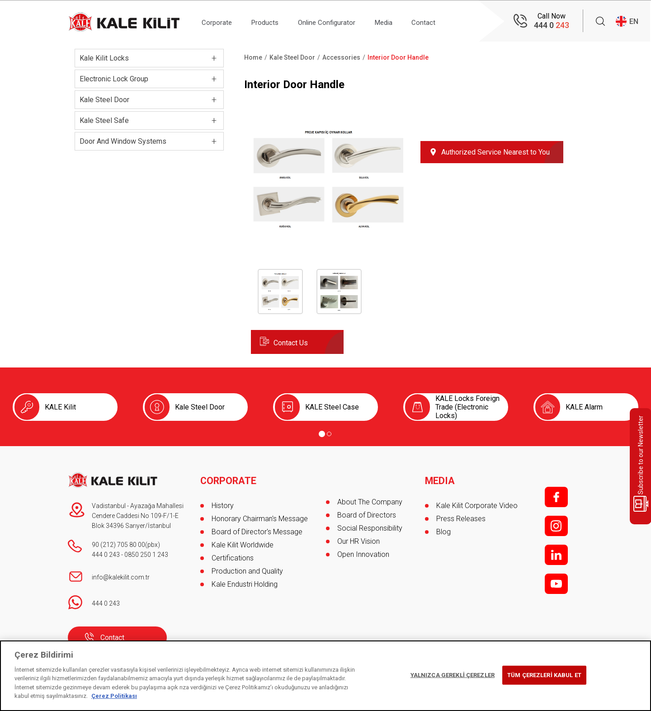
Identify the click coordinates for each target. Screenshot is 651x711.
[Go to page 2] (329, 434)
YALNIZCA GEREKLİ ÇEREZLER (452, 675)
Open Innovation (363, 554)
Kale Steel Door (104, 99)
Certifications (233, 554)
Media (401, 21)
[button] (329, 228)
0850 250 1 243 (146, 554)
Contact (446, 21)
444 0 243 (106, 554)
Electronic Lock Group (114, 79)
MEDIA (440, 477)
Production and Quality (247, 567)
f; (556, 497)
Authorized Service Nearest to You (495, 152)
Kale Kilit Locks (104, 58)
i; (556, 526)
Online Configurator (339, 21)
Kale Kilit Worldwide (243, 541)
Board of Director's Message (257, 528)
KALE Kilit (60, 407)
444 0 (551, 25)
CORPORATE (229, 477)
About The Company (369, 502)
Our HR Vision (358, 541)
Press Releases (461, 515)
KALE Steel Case (332, 407)
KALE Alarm (584, 407)
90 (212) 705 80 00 (118, 544)
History (223, 502)
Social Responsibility (369, 528)
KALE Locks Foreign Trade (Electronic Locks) (467, 407)
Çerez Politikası (114, 695)
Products (271, 21)
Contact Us (291, 343)
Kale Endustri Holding (245, 580)
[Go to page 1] (322, 434)
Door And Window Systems (123, 141)
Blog (443, 528)
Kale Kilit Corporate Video (477, 502)
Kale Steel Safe (104, 120)
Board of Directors (366, 515)
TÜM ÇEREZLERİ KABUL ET (544, 675)
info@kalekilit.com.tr (121, 577)
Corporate (219, 21)
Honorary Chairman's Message (260, 515)
